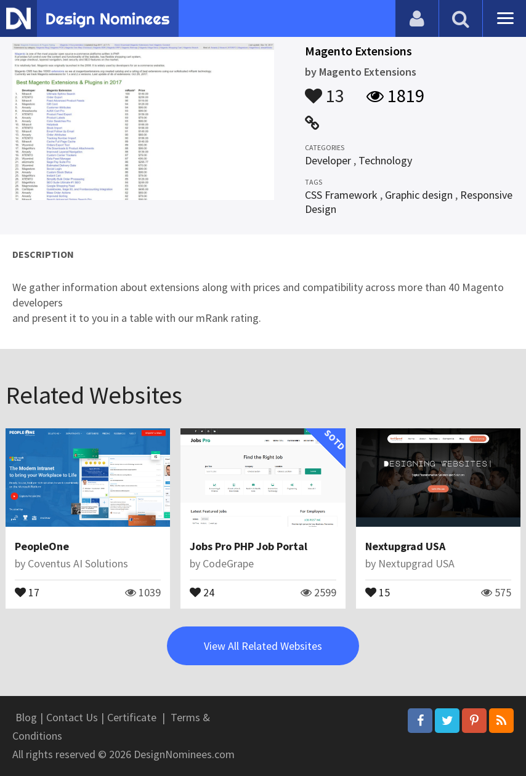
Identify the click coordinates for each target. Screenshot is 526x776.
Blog (26, 717)
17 (27, 591)
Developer (328, 160)
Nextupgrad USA (405, 546)
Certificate (131, 717)
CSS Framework (341, 195)
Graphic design (419, 195)
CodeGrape (228, 563)
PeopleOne (42, 546)
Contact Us (72, 717)
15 (377, 591)
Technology (385, 160)
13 (324, 90)
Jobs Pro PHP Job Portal (248, 546)
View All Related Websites (263, 646)
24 (202, 591)
